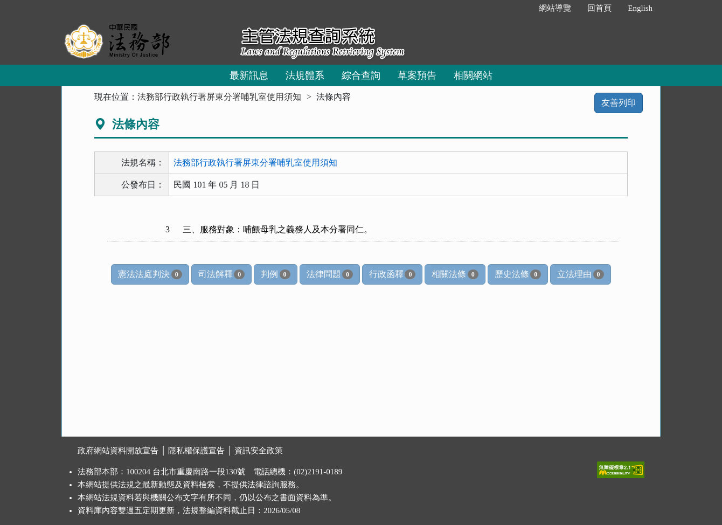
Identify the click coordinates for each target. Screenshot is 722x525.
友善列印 (618, 102)
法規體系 (305, 75)
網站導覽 (555, 8)
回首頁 (599, 8)
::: (519, 8)
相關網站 (473, 75)
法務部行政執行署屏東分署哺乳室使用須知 (219, 96)
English (640, 8)
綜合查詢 (361, 75)
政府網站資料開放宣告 (118, 450)
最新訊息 (249, 75)
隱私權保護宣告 (196, 450)
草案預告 (417, 75)
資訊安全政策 (258, 450)
